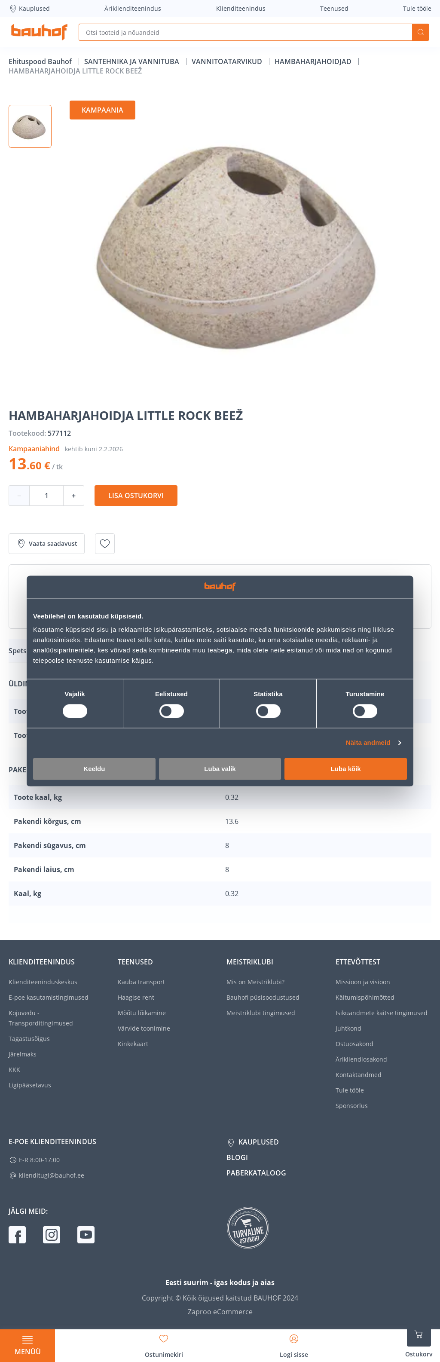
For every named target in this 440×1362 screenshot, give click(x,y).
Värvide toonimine (144, 1028)
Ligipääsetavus (30, 1085)
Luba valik (219, 768)
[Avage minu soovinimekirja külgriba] (164, 1343)
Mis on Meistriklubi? (255, 982)
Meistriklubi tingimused (260, 1013)
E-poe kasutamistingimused (49, 997)
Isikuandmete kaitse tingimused (382, 1013)
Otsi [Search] (421, 32)
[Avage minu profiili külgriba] (293, 1343)
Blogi (237, 1157)
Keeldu (94, 768)
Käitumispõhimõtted (365, 997)
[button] (30, 126)
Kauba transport (141, 982)
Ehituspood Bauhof (41, 61)
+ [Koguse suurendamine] (74, 495)
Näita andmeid (368, 743)
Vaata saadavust (46, 544)
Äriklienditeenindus (132, 8)
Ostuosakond (354, 1044)
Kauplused (29, 8)
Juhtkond (348, 1028)
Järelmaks (23, 1054)
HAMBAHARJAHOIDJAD (314, 61)
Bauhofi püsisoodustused (262, 997)
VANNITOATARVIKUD (228, 61)
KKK (14, 1069)
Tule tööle (417, 8)
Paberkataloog (256, 1173)
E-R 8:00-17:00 (39, 1160)
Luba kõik (346, 768)
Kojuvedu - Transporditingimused (41, 1018)
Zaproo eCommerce (220, 1311)
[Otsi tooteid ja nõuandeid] (245, 32)
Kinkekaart (133, 1044)
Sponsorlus (352, 1106)
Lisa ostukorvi (136, 495)
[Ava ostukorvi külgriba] (419, 1340)
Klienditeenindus (241, 8)
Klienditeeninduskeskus (43, 982)
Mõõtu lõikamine (142, 1013)
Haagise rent (136, 997)
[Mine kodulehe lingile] (39, 32)
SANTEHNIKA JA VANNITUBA (132, 61)
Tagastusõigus (29, 1039)
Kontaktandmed (359, 1075)
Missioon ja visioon (363, 982)
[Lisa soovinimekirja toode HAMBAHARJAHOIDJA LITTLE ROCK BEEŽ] (105, 543)
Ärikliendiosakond (361, 1059)
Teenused (334, 8)
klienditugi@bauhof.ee (51, 1175)
